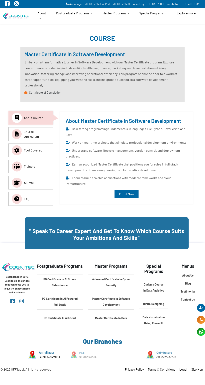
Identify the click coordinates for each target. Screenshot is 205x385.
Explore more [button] (186, 13)
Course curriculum (25, 134)
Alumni (23, 183)
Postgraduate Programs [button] (73, 13)
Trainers (23, 166)
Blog (188, 283)
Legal (183, 369)
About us (41, 15)
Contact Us (188, 299)
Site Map (197, 369)
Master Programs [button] (114, 13)
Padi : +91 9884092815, (118, 4)
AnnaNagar (46, 352)
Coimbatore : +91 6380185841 (183, 4)
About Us (188, 275)
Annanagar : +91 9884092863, (85, 4)
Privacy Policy (134, 369)
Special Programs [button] (151, 13)
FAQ (20, 199)
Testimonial (188, 291)
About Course (27, 118)
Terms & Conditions (161, 369)
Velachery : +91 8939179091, (149, 4)
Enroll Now (126, 194)
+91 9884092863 (48, 357)
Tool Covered (27, 150)
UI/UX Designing (153, 304)
